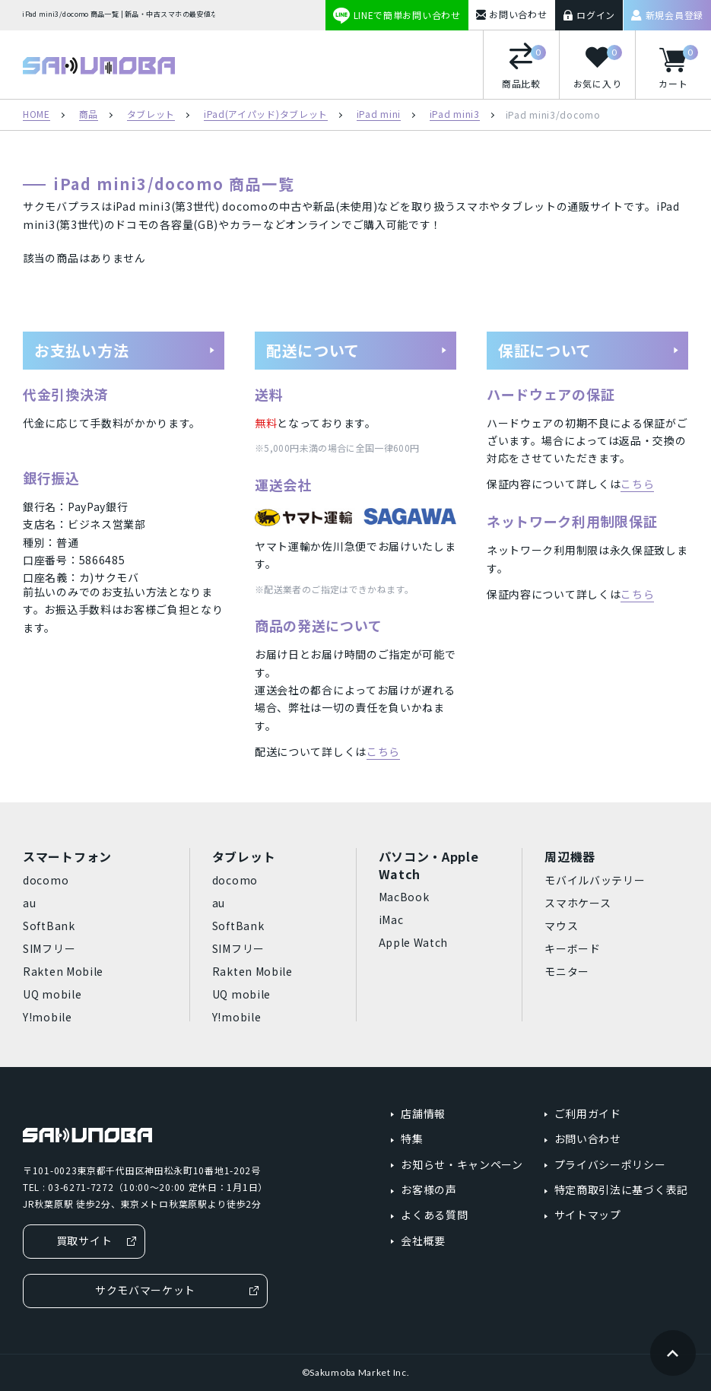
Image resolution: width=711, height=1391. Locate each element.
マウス (561, 925)
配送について (357, 350)
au (29, 902)
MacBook (404, 896)
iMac (391, 919)
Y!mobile (47, 1016)
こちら (383, 751)
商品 (88, 115)
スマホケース (577, 902)
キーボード (572, 948)
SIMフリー (49, 948)
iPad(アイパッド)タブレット (266, 115)
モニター (566, 971)
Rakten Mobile (63, 971)
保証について (589, 350)
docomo (45, 880)
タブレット (151, 115)
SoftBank (49, 925)
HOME (36, 115)
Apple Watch (414, 942)
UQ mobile (52, 994)
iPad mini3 (455, 115)
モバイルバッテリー (594, 880)
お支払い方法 (125, 350)
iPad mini (379, 115)
